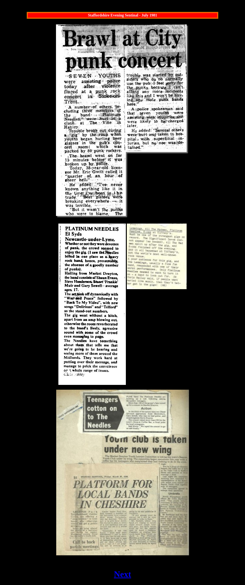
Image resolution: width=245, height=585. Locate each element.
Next (122, 574)
